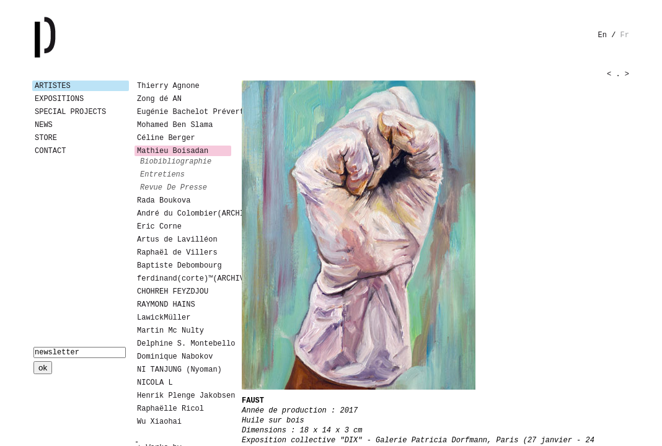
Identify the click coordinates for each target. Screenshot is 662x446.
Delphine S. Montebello (184, 343)
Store (46, 138)
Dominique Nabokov (175, 356)
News (44, 125)
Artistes (53, 86)
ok (42, 367)
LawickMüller (163, 317)
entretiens (162, 174)
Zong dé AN (159, 99)
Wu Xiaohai (159, 422)
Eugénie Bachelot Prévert (184, 112)
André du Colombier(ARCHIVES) (184, 213)
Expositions (59, 99)
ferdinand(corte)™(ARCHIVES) (184, 278)
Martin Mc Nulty (170, 330)
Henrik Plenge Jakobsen (184, 395)
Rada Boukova (163, 200)
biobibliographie (175, 161)
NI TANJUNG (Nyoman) (179, 369)
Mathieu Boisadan (172, 151)
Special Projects (70, 112)
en (602, 35)
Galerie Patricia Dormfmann (63, 37)
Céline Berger (166, 138)
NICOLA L (155, 382)
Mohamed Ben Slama (175, 125)
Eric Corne (159, 226)
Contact (50, 151)
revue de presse (173, 187)
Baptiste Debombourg (179, 265)
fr (624, 35)
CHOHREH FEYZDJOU (172, 291)
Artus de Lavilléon (177, 239)
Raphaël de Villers (177, 252)
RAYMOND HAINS (166, 304)
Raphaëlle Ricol (170, 408)
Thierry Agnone (168, 86)
